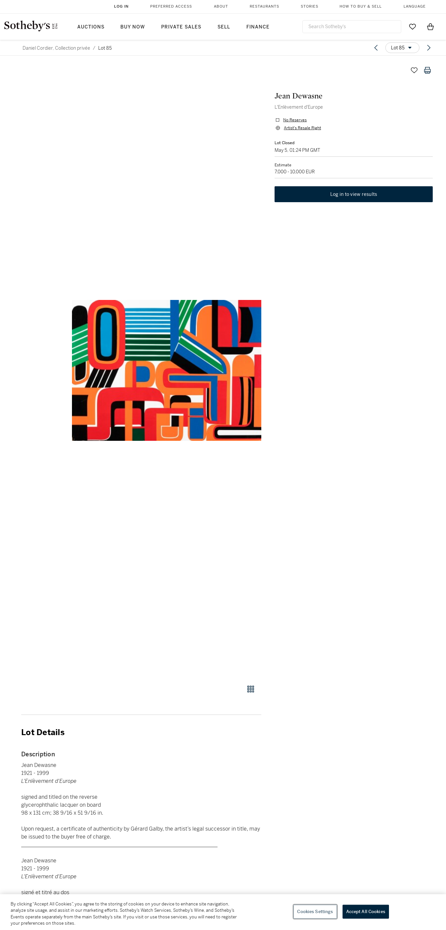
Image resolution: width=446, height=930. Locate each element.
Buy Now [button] (132, 27)
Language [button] (415, 6)
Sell (224, 27)
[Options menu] (402, 47)
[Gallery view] (250, 689)
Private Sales (181, 27)
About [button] (221, 6)
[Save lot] (414, 70)
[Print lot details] (427, 70)
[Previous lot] (376, 47)
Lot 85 (105, 48)
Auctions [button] (90, 27)
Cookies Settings (315, 911)
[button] (166, 370)
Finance (258, 27)
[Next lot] (428, 47)
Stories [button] (309, 6)
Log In (121, 6)
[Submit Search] (393, 26)
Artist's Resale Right (302, 128)
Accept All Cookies (365, 911)
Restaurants (264, 6)
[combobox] (351, 26)
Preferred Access (171, 6)
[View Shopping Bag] (430, 26)
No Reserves (295, 120)
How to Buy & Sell (361, 6)
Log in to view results (353, 194)
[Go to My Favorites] (412, 26)
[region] (223, 912)
